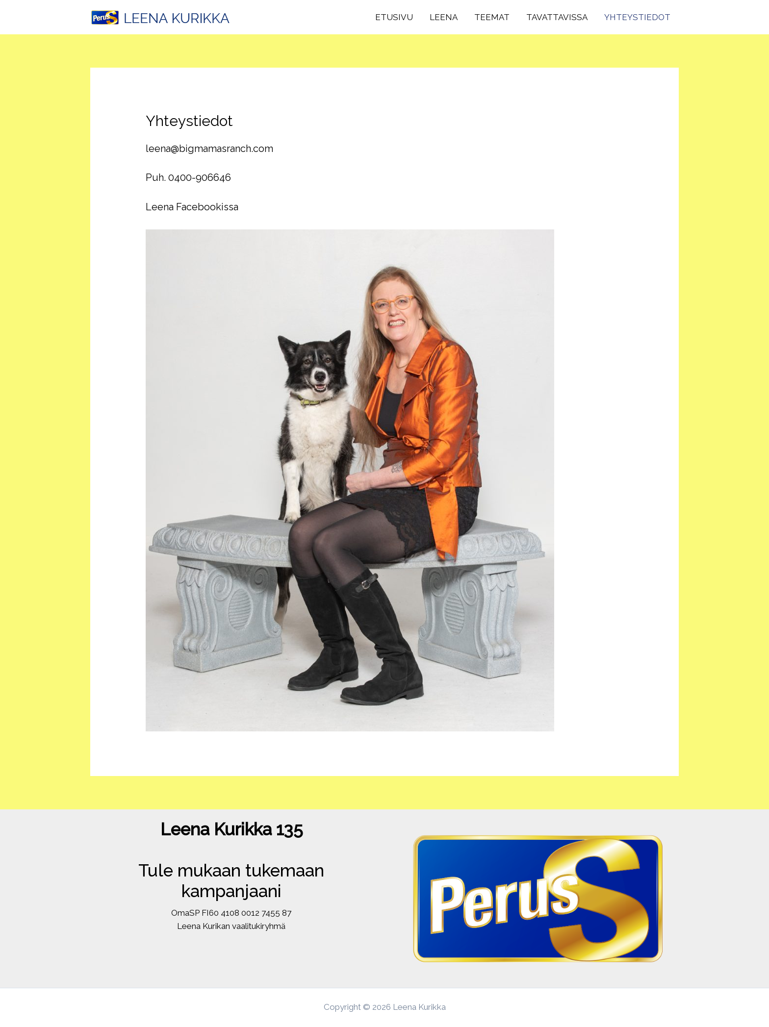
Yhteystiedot (637, 17)
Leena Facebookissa (192, 207)
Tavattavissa (557, 17)
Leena (444, 17)
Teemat (492, 17)
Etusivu (394, 17)
